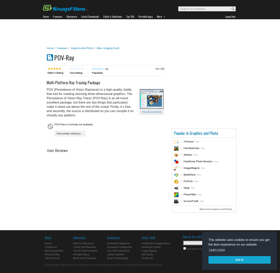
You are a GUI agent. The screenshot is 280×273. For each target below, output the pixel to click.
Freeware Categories (118, 243)
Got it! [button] (239, 259)
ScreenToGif (191, 201)
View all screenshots (152, 112)
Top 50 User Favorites (85, 250)
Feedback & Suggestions (156, 243)
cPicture (189, 141)
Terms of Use (52, 258)
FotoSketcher (192, 148)
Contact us (51, 247)
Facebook (147, 258)
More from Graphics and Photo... (217, 209)
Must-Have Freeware (84, 258)
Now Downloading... (118, 258)
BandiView (190, 174)
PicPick (188, 181)
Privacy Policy (52, 254)
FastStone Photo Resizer (198, 161)
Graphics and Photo (82, 48)
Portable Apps (81, 254)
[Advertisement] (140, 33)
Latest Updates (115, 254)
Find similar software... (70, 133)
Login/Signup (149, 250)
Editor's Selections (83, 243)
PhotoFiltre (190, 194)
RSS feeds (147, 254)
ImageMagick (192, 168)
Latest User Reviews (84, 247)
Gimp (187, 187)
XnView (188, 154)
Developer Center (151, 247)
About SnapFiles (54, 250)
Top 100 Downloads (118, 250)
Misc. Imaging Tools (108, 48)
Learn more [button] (217, 249)
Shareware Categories (119, 247)
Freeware (62, 48)
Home (50, 48)
